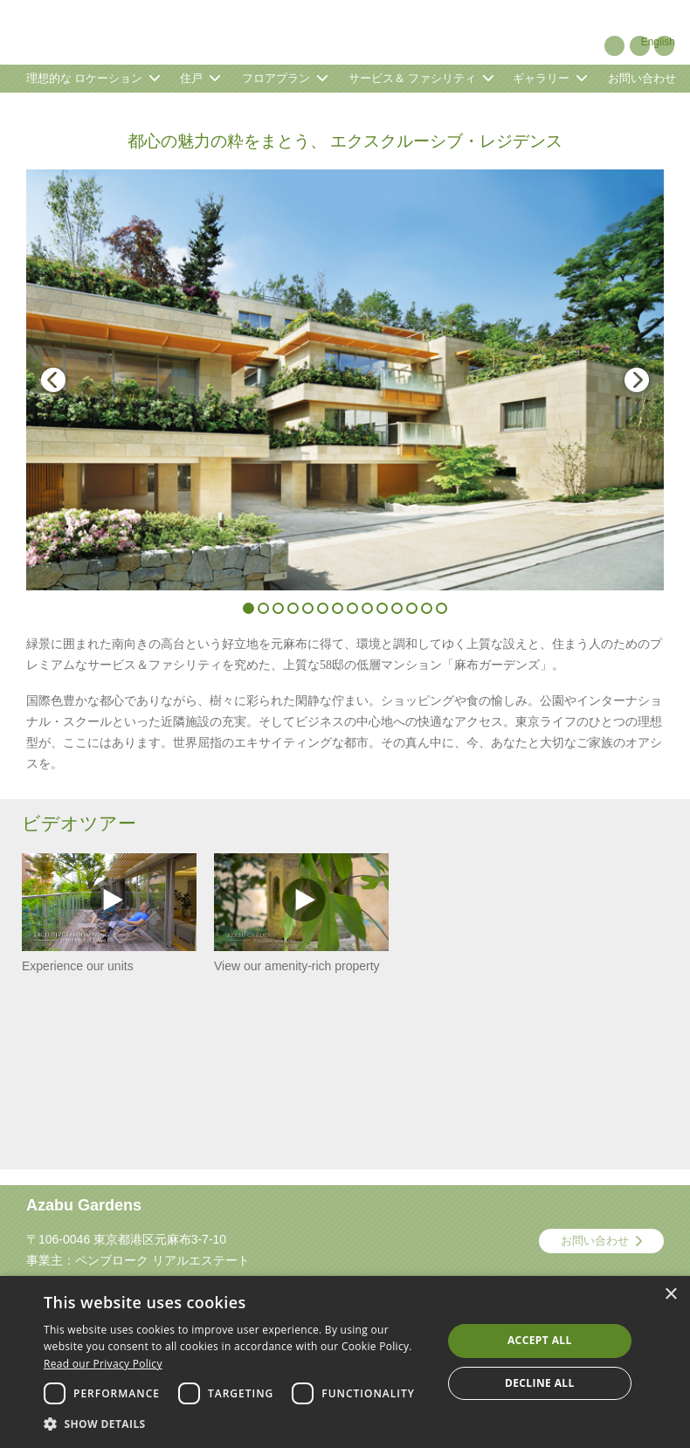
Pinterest (614, 46)
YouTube (640, 46)
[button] (237, 1424)
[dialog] (345, 1362)
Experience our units (109, 913)
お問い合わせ (595, 1240)
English (658, 42)
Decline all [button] (540, 1383)
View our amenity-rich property (301, 913)
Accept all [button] (539, 1340)
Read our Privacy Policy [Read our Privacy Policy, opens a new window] (103, 1363)
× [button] (670, 1294)
